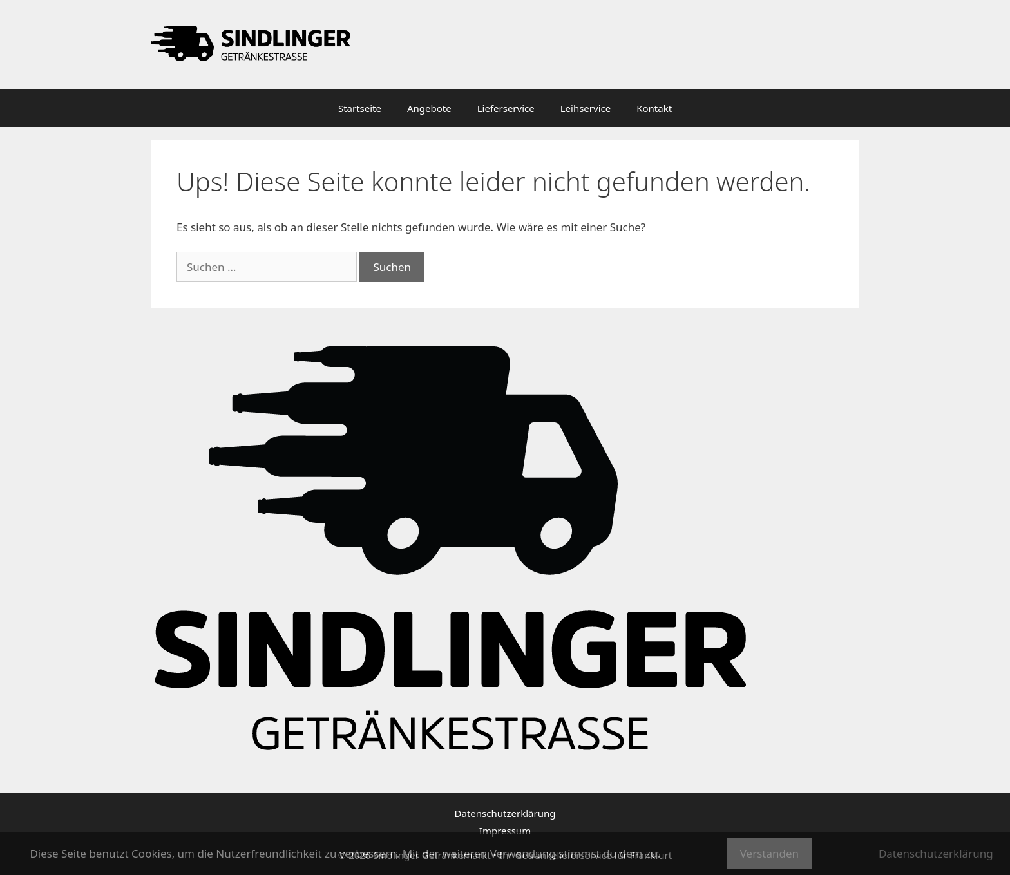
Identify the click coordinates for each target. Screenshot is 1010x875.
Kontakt (654, 108)
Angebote (429, 108)
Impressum (505, 830)
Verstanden (769, 853)
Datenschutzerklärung (505, 813)
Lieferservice (506, 108)
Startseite (359, 108)
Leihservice (585, 108)
